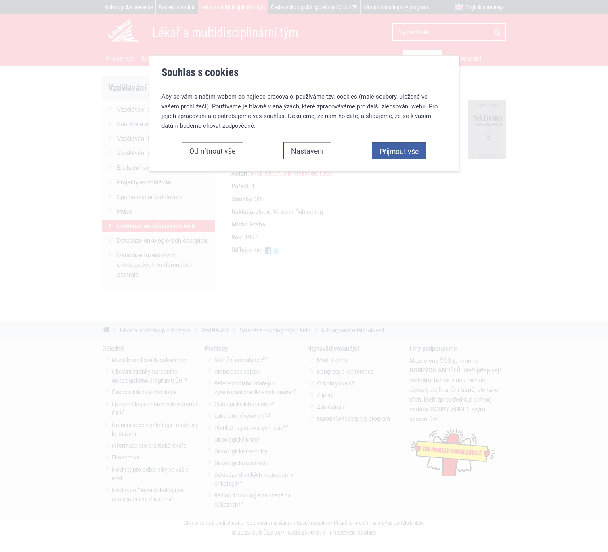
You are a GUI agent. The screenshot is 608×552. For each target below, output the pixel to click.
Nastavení (307, 150)
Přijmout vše (399, 151)
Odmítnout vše (212, 150)
